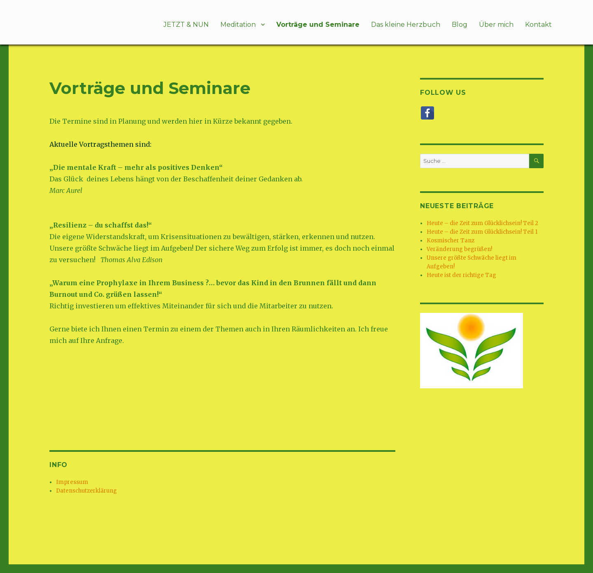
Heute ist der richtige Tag (461, 275)
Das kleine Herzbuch (405, 24)
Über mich (496, 24)
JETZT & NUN (186, 24)
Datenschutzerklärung (86, 490)
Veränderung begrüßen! (459, 249)
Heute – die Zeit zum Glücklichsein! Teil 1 (482, 231)
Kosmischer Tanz (450, 240)
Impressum (72, 482)
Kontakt (538, 24)
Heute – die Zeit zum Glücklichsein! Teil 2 (482, 223)
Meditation (238, 24)
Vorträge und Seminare (318, 24)
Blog (459, 24)
